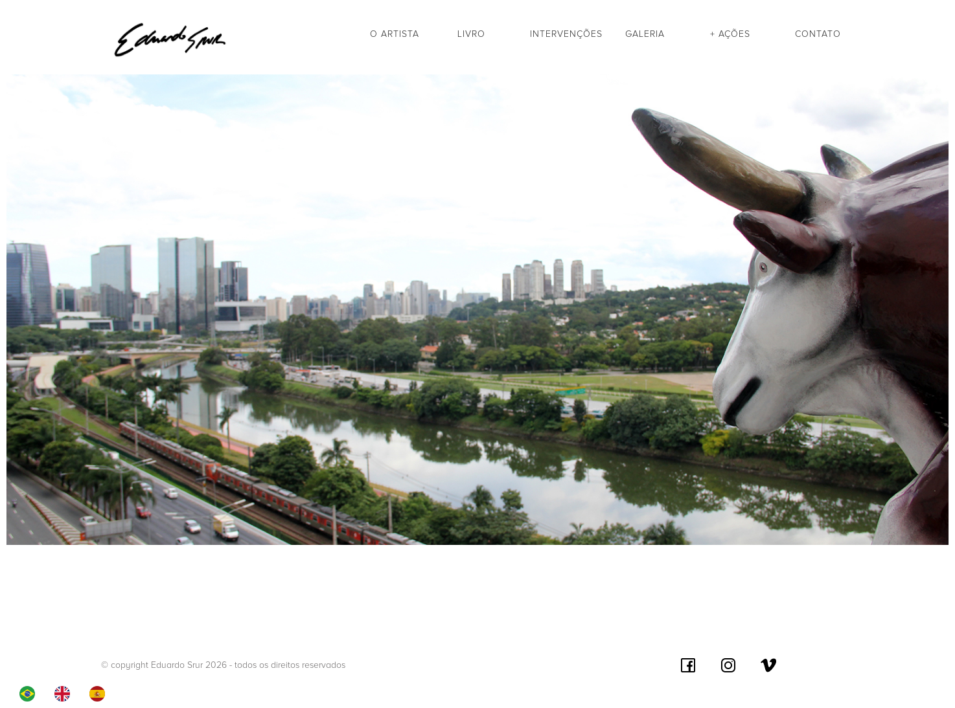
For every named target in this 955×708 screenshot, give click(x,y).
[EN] (65, 694)
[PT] (30, 694)
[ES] (100, 694)
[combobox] (30, 694)
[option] (65, 694)
